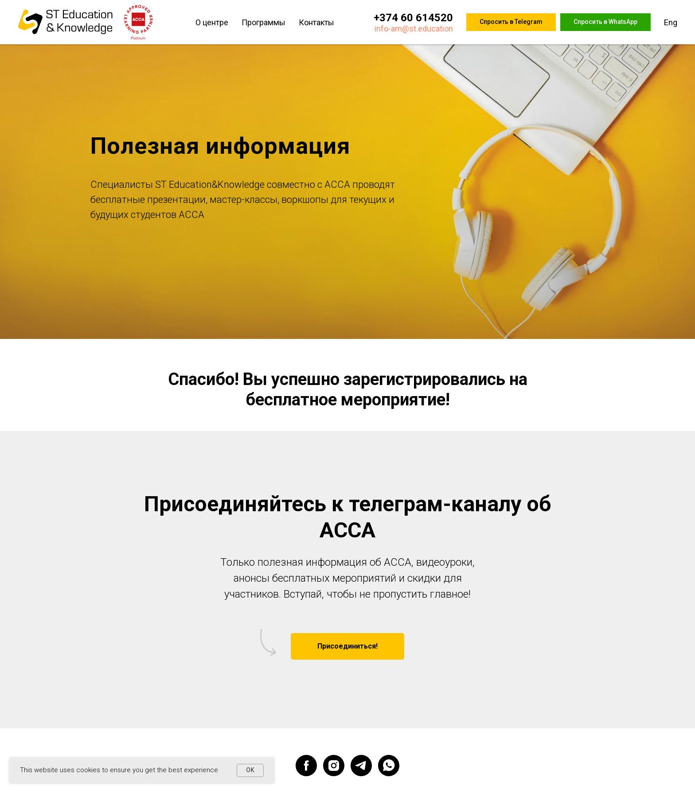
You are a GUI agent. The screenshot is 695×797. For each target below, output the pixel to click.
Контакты (316, 22)
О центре (211, 22)
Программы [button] (263, 22)
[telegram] (361, 765)
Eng (670, 22)
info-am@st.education (414, 28)
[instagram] (333, 765)
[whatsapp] (388, 765)
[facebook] (306, 765)
